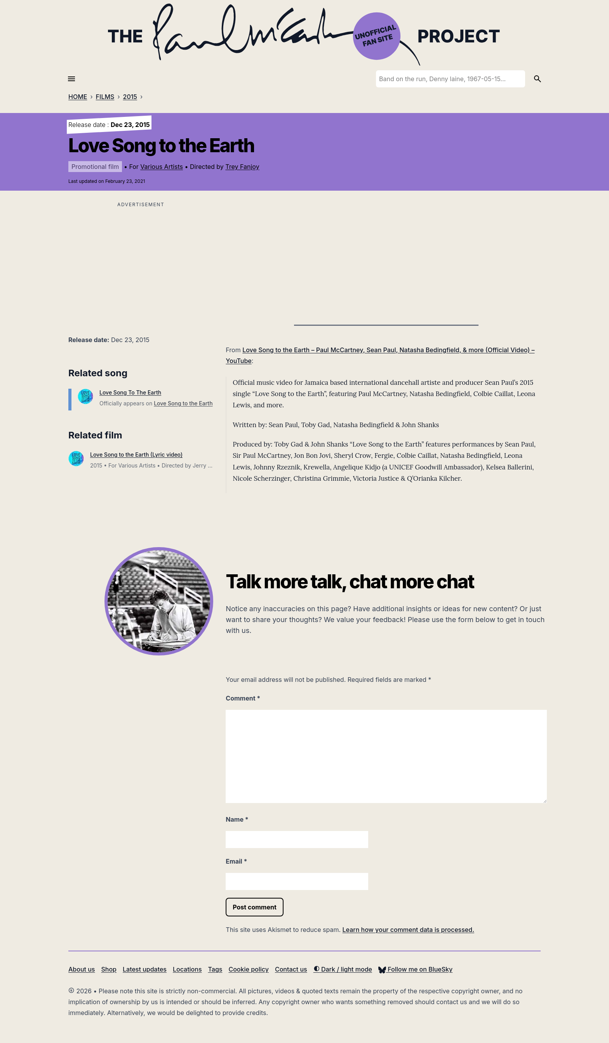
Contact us (291, 969)
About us (81, 969)
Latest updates (145, 969)
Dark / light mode (342, 969)
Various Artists (161, 166)
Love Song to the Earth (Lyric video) (136, 454)
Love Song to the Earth (183, 403)
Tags (215, 969)
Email (236, 861)
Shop (109, 969)
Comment (243, 698)
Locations (187, 969)
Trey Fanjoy (242, 166)
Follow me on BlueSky (415, 969)
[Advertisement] (140, 264)
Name (237, 819)
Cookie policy (248, 969)
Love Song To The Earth (130, 392)
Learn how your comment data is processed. (408, 929)
